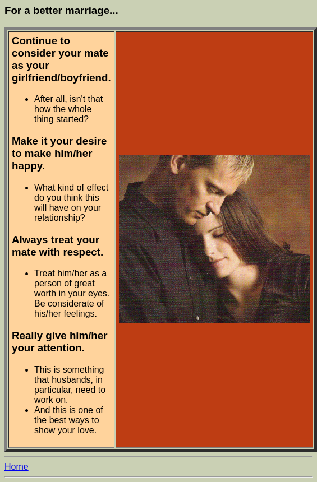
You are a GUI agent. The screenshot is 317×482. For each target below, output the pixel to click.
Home (16, 466)
